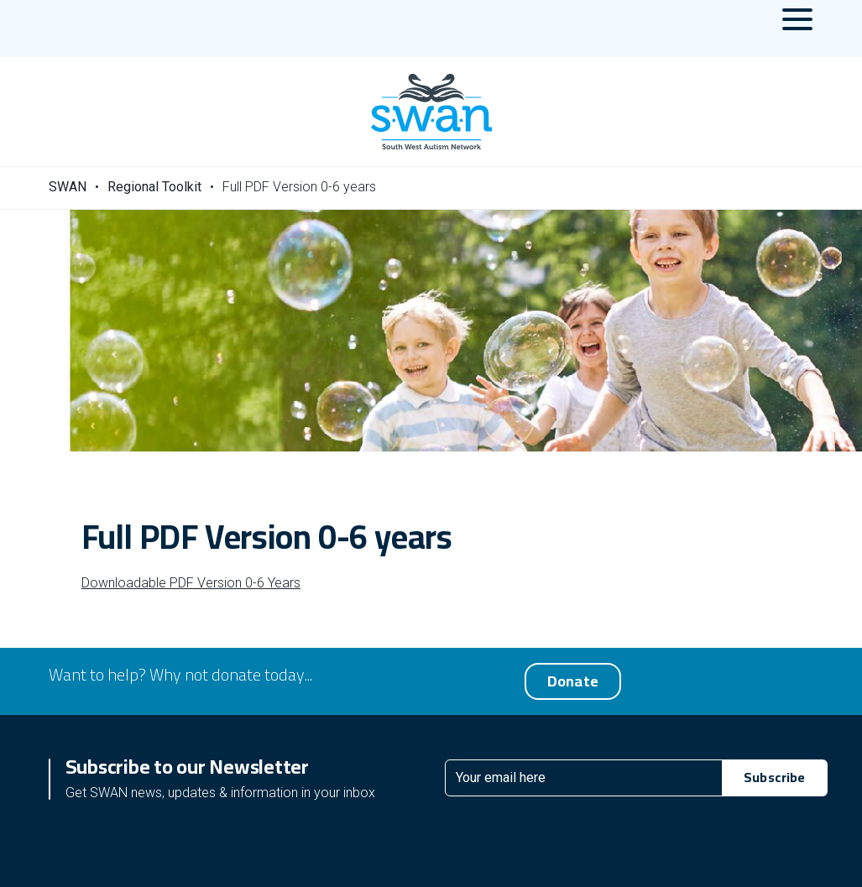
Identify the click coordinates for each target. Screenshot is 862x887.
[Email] (584, 777)
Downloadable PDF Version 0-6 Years (190, 583)
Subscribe (774, 777)
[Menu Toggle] (797, 28)
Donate (572, 681)
